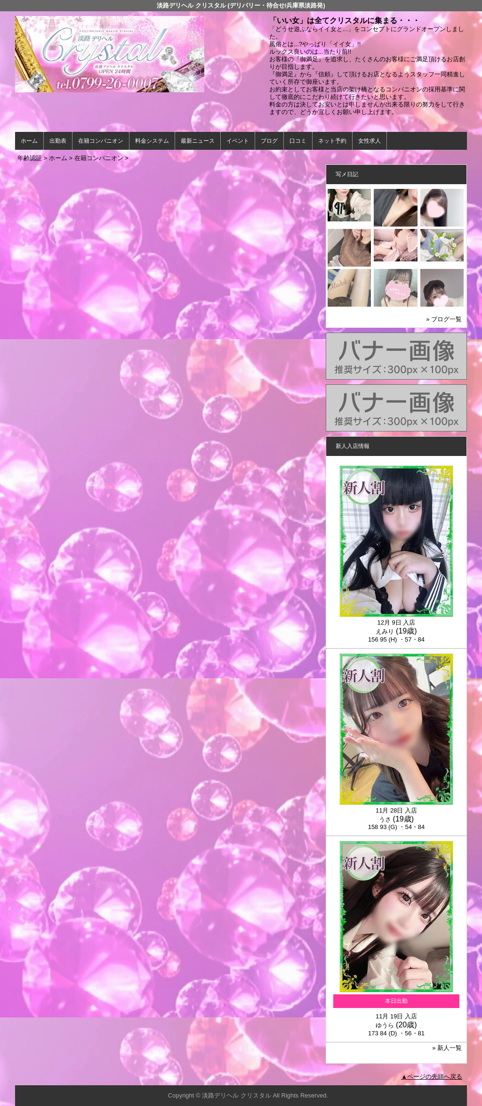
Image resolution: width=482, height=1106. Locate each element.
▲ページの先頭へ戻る (431, 1076)
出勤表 (57, 141)
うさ (385, 819)
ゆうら (385, 1025)
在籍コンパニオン (100, 141)
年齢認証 (29, 158)
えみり (385, 631)
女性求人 (369, 141)
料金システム (152, 141)
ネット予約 (332, 141)
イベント (237, 141)
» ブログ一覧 (444, 319)
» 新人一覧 (447, 1047)
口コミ (297, 141)
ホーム (29, 141)
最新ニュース (198, 141)
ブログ (269, 141)
